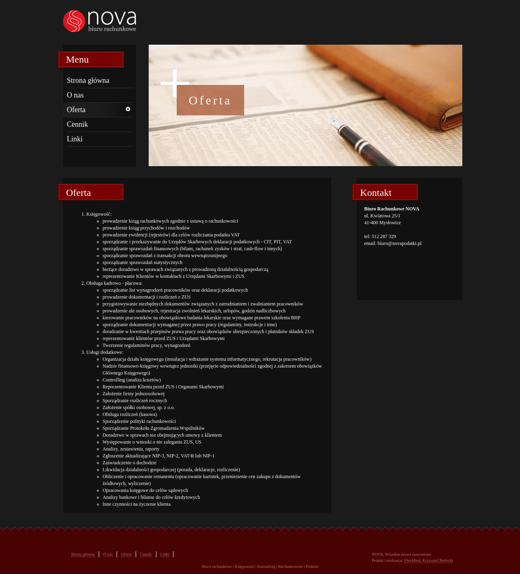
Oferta (76, 110)
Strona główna (88, 80)
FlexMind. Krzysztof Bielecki (428, 560)
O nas (75, 95)
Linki (75, 139)
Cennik (77, 124)
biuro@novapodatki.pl (400, 243)
